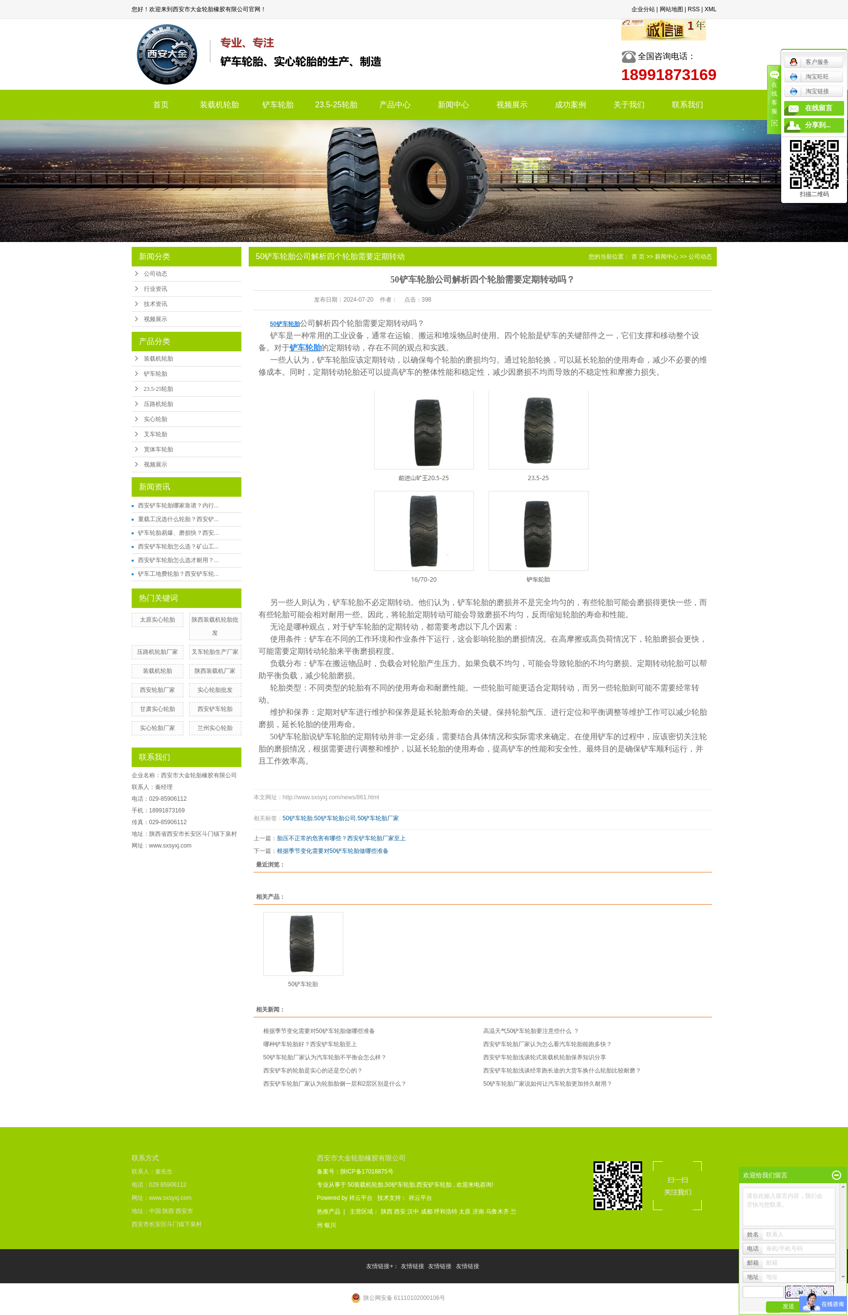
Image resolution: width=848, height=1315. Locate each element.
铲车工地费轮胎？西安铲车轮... (178, 573)
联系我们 (687, 105)
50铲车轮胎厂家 (378, 818)
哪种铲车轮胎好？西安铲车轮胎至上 (310, 1044)
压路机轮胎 (158, 404)
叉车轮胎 (155, 434)
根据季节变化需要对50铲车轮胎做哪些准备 (333, 851)
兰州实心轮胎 (215, 728)
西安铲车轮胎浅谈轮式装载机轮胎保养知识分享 (544, 1057)
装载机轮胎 (219, 105)
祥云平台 (361, 1197)
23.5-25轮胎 (336, 105)
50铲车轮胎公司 (334, 818)
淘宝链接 (809, 91)
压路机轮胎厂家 (157, 651)
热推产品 (328, 1211)
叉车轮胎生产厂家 (215, 651)
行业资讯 (155, 288)
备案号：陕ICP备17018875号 (355, 1171)
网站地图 (671, 9)
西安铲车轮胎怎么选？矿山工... (178, 546)
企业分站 (643, 9)
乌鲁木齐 (498, 1211)
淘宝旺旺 (809, 77)
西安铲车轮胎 (215, 709)
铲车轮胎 (278, 105)
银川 (330, 1225)
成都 (427, 1211)
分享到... (818, 125)
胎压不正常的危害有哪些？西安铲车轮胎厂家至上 (341, 838)
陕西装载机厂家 (215, 671)
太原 (465, 1211)
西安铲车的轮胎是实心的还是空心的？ (313, 1070)
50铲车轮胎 (298, 818)
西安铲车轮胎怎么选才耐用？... (178, 560)
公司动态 (155, 273)
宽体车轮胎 (158, 449)
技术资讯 (155, 304)
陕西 (387, 1211)
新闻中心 (453, 105)
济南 (479, 1211)
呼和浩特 (446, 1211)
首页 (161, 105)
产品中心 (395, 105)
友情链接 (413, 1266)
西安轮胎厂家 (157, 690)
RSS (694, 9)
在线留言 (818, 108)
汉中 (413, 1211)
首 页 (638, 256)
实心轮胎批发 (215, 690)
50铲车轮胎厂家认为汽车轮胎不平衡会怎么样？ (325, 1057)
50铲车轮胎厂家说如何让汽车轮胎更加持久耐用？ (547, 1083)
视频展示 (512, 105)
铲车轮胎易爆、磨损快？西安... (178, 532)
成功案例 (570, 105)
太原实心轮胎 (157, 619)
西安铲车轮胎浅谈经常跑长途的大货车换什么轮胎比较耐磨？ (562, 1070)
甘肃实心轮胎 (157, 709)
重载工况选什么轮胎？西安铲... (178, 519)
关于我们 (629, 105)
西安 (400, 1211)
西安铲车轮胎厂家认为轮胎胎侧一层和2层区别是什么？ (335, 1083)
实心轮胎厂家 (157, 728)
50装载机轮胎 (365, 1184)
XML (711, 9)
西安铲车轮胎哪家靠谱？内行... (178, 505)
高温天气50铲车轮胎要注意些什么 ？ (531, 1031)
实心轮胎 (155, 419)
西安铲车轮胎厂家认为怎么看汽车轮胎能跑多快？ (547, 1044)
